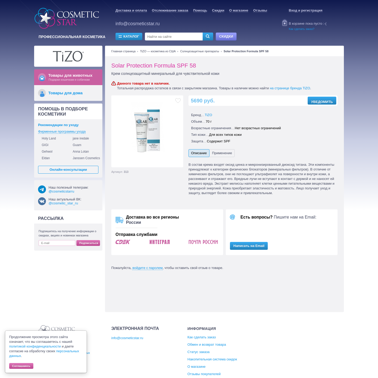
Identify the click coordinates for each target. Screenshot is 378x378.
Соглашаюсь (21, 365)
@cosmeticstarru (61, 191)
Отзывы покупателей (204, 374)
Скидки (218, 10)
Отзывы (260, 10)
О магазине (238, 10)
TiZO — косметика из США (158, 51)
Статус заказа (198, 352)
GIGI (45, 145)
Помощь (200, 10)
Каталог (131, 36)
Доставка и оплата (131, 10)
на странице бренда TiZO (290, 88)
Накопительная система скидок (212, 359)
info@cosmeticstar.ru (138, 23)
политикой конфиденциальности (35, 346)
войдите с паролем (147, 268)
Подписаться (88, 243)
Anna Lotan (81, 151)
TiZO (208, 115)
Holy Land (49, 138)
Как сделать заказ (201, 337)
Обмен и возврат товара (206, 344)
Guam (77, 145)
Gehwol (47, 151)
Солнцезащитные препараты (199, 51)
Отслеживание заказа (170, 10)
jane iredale (81, 138)
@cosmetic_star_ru (63, 203)
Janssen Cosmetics (86, 158)
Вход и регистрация (305, 10)
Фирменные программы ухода (62, 131)
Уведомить (322, 102)
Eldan (46, 158)
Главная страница (123, 51)
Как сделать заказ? (301, 28)
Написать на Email (248, 246)
